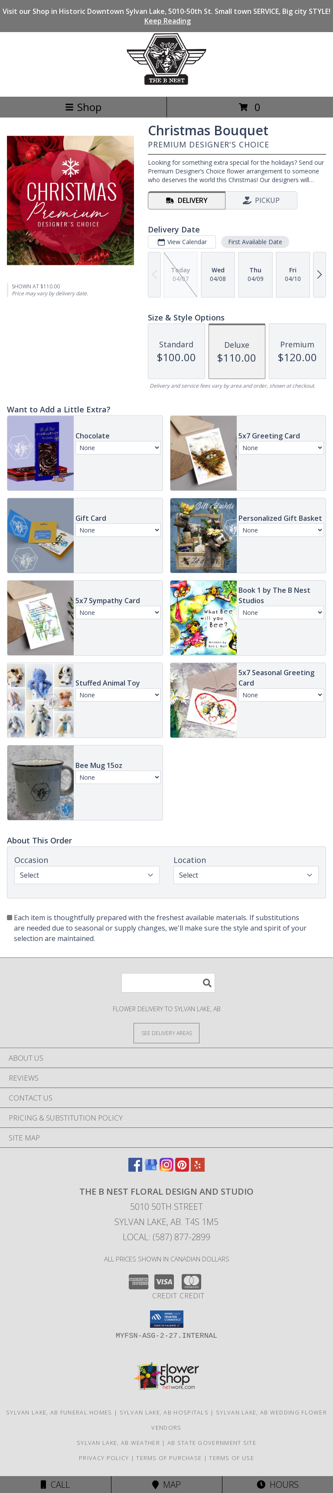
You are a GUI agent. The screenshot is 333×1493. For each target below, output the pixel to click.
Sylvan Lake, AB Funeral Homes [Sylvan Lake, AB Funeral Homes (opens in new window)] (59, 1412)
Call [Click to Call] (55, 1484)
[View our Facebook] (135, 1169)
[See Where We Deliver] (166, 1033)
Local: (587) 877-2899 (166, 1237)
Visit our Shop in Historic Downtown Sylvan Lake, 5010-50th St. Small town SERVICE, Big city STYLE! (166, 16)
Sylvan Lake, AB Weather (118, 1443)
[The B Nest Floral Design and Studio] (166, 84)
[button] (166, 1319)
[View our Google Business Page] (151, 1169)
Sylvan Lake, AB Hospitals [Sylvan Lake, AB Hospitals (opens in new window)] (164, 1412)
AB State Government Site (211, 1443)
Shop (83, 107)
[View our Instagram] (166, 1169)
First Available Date (255, 242)
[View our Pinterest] (182, 1169)
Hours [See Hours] (278, 1484)
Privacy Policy (104, 1458)
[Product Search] (168, 983)
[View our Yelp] (198, 1169)
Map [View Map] (166, 1484)
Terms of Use (231, 1458)
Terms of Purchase (169, 1458)
